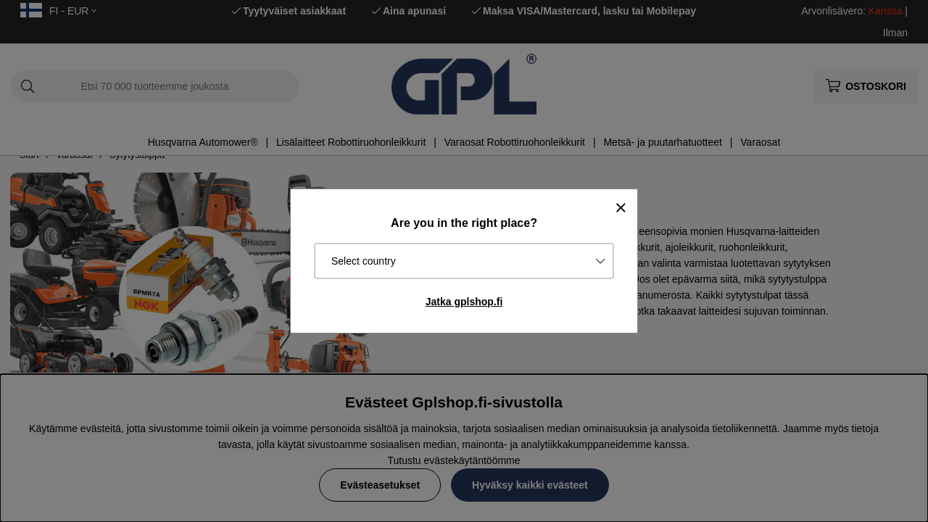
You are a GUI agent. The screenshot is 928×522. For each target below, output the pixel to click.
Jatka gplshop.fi (464, 301)
